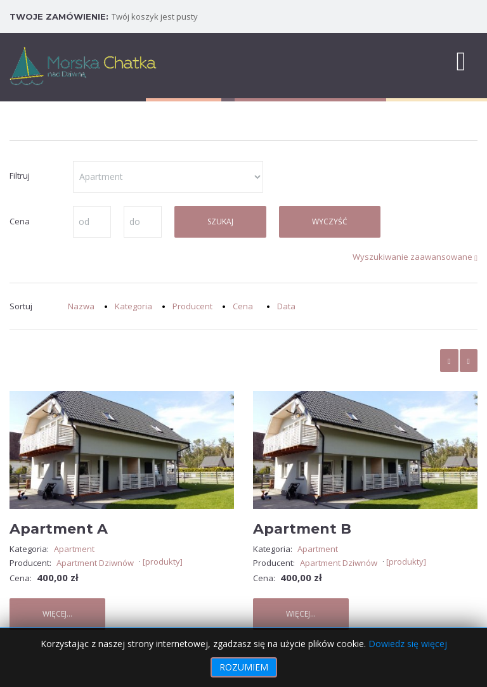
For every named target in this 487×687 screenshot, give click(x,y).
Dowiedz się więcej (407, 644)
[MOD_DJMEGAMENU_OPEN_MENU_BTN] (461, 60)
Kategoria (133, 306)
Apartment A (59, 528)
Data (286, 306)
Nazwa (81, 306)
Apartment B (302, 528)
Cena (243, 306)
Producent (192, 306)
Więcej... (57, 613)
